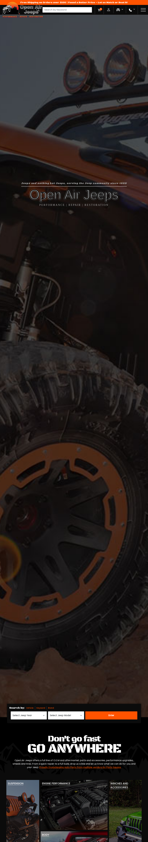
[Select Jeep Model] (66, 715)
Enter (111, 715)
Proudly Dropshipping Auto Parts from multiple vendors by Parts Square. (80, 767)
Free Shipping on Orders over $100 (43, 2)
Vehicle (30, 707)
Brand (51, 707)
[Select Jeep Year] (29, 715)
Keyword (41, 707)
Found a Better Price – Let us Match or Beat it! (98, 2)
